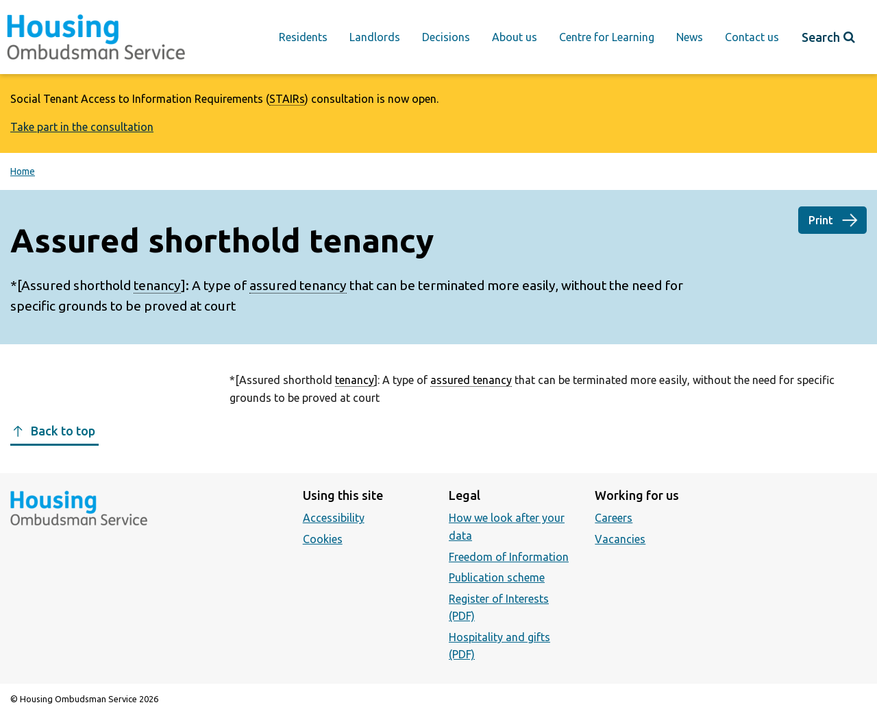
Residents (303, 37)
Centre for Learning (606, 37)
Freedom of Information (509, 557)
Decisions (446, 37)
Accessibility (334, 518)
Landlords (374, 37)
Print (820, 220)
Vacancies (620, 539)
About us (514, 37)
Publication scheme (497, 577)
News (689, 37)
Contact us (752, 37)
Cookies (323, 539)
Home (22, 171)
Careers (613, 518)
